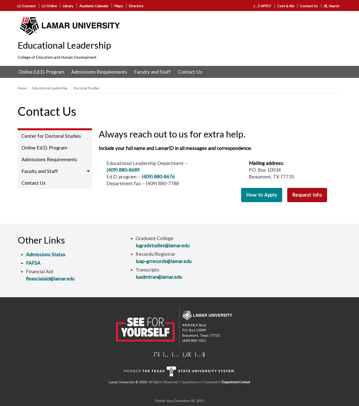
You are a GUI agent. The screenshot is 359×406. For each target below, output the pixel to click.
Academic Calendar (93, 6)
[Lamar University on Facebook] (166, 354)
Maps (118, 6)
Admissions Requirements (99, 72)
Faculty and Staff (152, 72)
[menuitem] (41, 72)
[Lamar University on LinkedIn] (186, 354)
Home (22, 88)
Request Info (307, 195)
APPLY (262, 6)
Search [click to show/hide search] (332, 6)
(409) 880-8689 (123, 170)
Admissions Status (45, 254)
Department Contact (236, 382)
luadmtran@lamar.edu (159, 277)
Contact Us (309, 6)
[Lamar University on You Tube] (200, 354)
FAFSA (33, 263)
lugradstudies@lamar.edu (162, 245)
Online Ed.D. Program (41, 72)
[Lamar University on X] (157, 354)
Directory (136, 6)
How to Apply (261, 195)
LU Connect (26, 6)
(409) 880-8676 (158, 176)
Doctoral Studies (86, 88)
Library (68, 6)
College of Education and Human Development (57, 57)
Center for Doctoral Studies (51, 136)
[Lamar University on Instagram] (175, 354)
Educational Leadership (64, 45)
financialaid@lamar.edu (50, 278)
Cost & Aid (285, 6)
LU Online (49, 6)
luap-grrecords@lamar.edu (163, 261)
